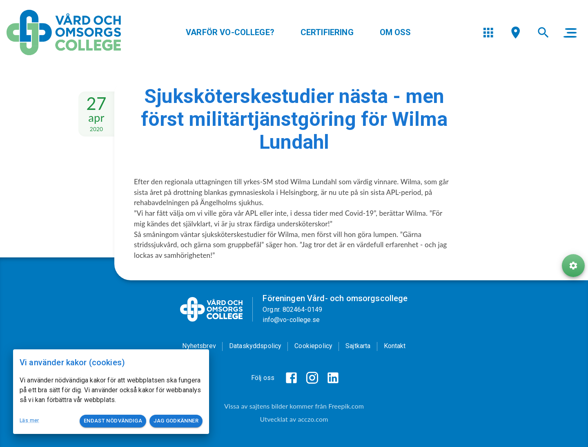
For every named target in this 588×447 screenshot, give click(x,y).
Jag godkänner (176, 421)
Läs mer (29, 420)
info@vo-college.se (291, 320)
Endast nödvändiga (113, 421)
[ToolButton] (573, 265)
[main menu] (570, 32)
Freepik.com (346, 406)
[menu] (488, 32)
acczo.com (313, 419)
